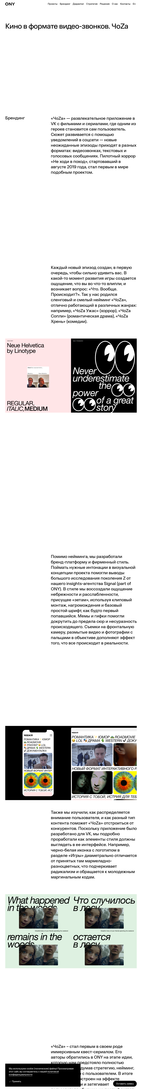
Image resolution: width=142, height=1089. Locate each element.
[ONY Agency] (10, 4)
